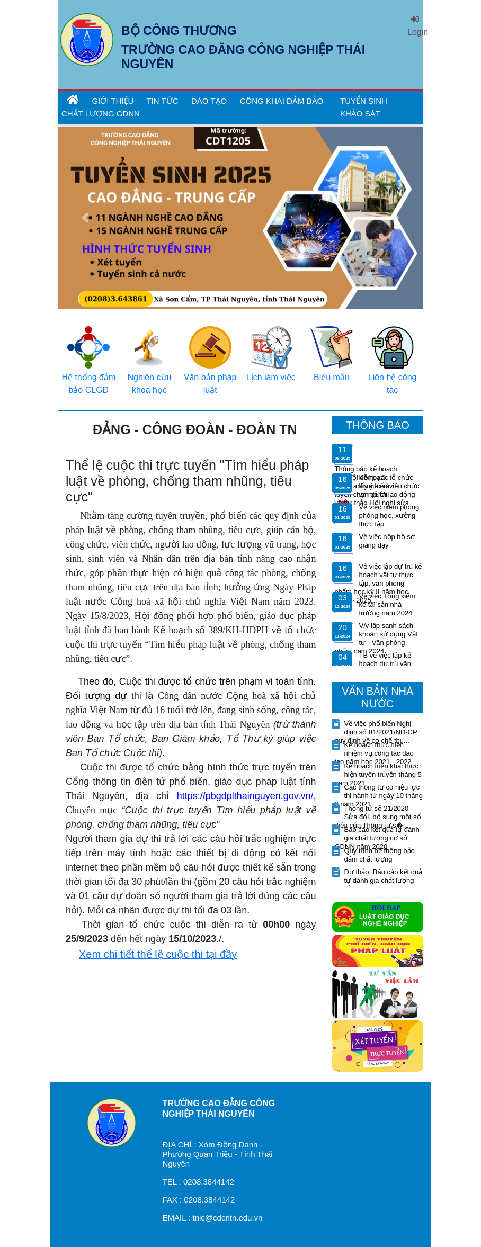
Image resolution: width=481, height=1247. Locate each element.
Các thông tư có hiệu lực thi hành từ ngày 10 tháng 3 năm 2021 (379, 795)
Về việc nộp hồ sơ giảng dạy (387, 541)
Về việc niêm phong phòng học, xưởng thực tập (389, 515)
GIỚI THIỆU (114, 100)
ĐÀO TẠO (209, 100)
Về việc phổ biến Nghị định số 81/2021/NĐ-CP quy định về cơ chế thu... (376, 732)
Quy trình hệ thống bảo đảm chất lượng (379, 855)
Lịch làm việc (271, 377)
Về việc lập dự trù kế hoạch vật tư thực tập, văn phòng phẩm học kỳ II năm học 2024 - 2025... (378, 583)
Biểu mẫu (332, 377)
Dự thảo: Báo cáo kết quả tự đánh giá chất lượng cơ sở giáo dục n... (379, 880)
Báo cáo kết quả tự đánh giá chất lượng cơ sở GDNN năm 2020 (377, 838)
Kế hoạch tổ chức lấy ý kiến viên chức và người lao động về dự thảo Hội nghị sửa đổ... (377, 494)
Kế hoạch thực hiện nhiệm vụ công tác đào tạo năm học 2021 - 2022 (374, 753)
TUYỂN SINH (363, 100)
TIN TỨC (163, 100)
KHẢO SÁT (360, 113)
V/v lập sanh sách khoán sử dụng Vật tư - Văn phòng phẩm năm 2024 (376, 638)
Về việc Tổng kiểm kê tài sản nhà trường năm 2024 (387, 604)
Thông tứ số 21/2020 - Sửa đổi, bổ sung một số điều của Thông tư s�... (378, 816)
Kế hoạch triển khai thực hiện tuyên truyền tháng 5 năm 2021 (378, 774)
